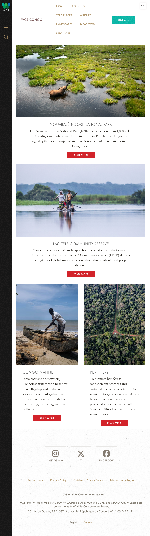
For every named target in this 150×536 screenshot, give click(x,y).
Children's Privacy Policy (88, 480)
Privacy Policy (58, 480)
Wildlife (85, 15)
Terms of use (35, 480)
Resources (63, 33)
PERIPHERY (99, 372)
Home (60, 6)
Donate (123, 19)
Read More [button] (81, 155)
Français (88, 522)
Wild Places (64, 15)
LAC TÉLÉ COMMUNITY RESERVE (81, 244)
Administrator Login (122, 480)
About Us (78, 6)
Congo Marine (38, 372)
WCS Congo (32, 20)
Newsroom (87, 24)
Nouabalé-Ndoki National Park (81, 124)
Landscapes (64, 24)
